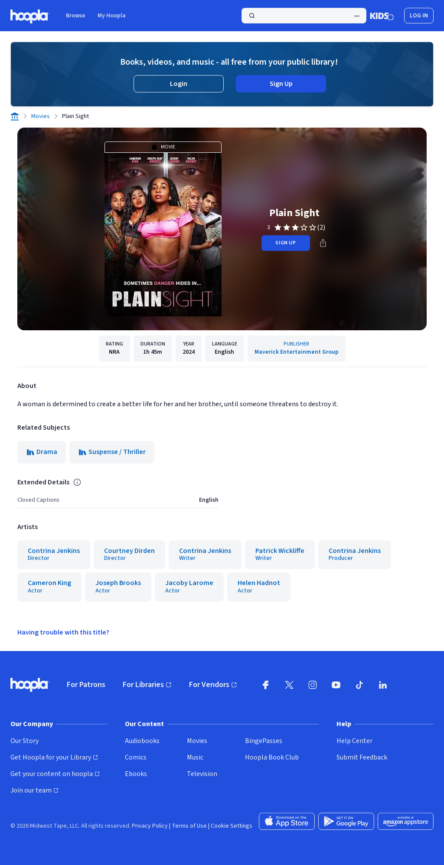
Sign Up (281, 84)
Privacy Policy (150, 826)
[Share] (323, 243)
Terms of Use (189, 826)
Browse (75, 15)
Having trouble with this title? (63, 632)
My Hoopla (112, 15)
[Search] (304, 15)
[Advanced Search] (356, 16)
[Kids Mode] (381, 16)
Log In (419, 15)
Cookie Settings (231, 826)
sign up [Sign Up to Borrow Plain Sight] (285, 243)
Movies (40, 116)
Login (178, 84)
